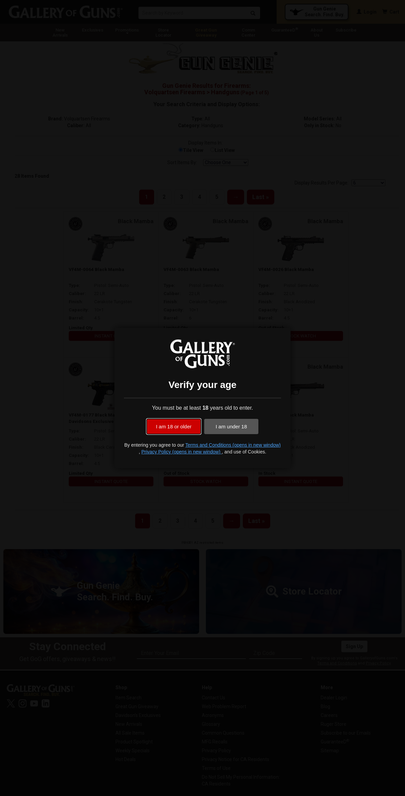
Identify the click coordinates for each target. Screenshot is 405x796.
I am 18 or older (173, 426)
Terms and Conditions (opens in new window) (233, 445)
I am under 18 (231, 426)
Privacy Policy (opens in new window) (181, 451)
